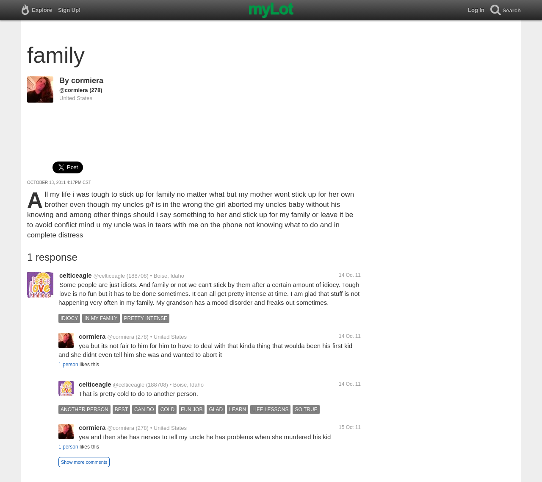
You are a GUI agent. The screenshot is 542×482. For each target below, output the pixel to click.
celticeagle (75, 275)
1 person (68, 365)
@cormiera (73, 90)
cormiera (87, 80)
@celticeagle (109, 276)
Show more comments (84, 462)
